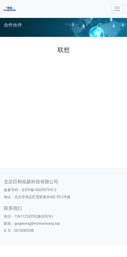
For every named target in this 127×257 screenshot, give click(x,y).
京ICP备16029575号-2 (38, 190)
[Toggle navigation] (117, 9)
